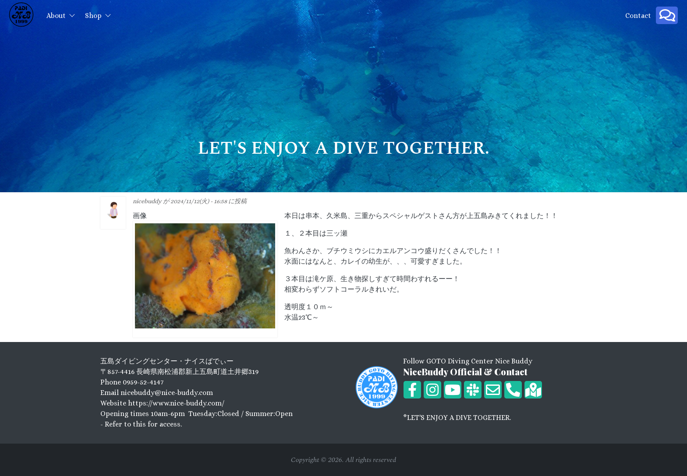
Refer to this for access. (143, 424)
